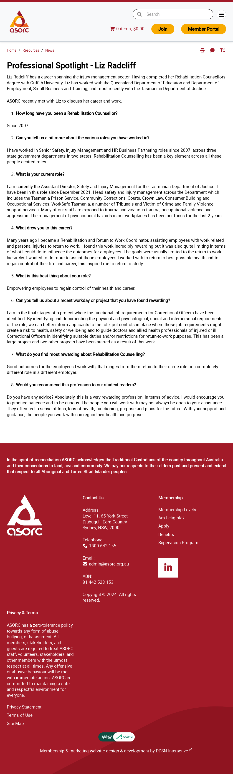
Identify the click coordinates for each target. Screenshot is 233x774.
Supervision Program (178, 542)
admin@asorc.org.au (109, 564)
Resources (31, 50)
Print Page (203, 53)
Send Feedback (213, 53)
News (49, 50)
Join (162, 29)
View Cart (113, 31)
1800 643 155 (102, 546)
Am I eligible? (171, 518)
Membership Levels (177, 510)
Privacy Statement (24, 707)
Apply (163, 526)
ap (15, 723)
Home (11, 50)
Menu (221, 14)
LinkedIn (168, 568)
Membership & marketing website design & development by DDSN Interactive (114, 751)
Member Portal (203, 29)
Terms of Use (20, 715)
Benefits (166, 534)
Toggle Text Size (223, 53)
